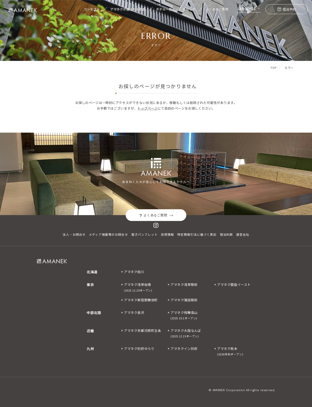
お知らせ (188, 9)
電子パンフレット (144, 234)
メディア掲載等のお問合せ (108, 234)
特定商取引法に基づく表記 (196, 234)
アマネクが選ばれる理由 (128, 9)
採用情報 (167, 234)
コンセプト (92, 9)
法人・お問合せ (74, 234)
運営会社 (242, 234)
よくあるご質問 (217, 9)
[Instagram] (156, 225)
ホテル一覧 (164, 9)
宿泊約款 (226, 234)
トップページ (147, 108)
